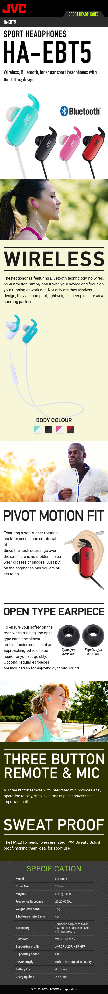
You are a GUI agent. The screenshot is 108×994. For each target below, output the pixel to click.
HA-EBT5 (9, 22)
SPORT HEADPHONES (83, 14)
